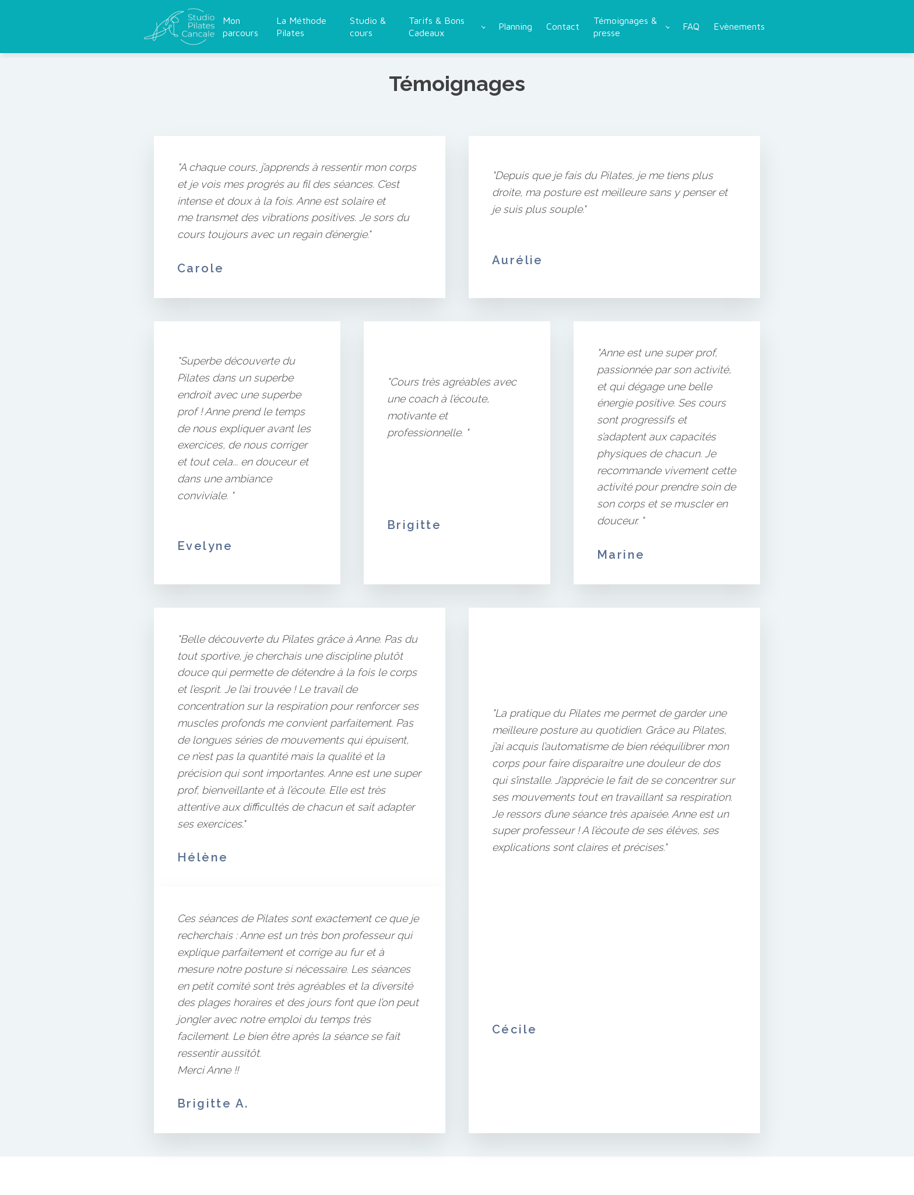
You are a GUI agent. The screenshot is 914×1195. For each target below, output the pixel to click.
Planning (515, 26)
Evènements (739, 26)
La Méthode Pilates (301, 26)
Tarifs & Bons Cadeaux (437, 26)
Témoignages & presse (625, 26)
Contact (562, 26)
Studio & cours (368, 26)
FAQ (691, 26)
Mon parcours (240, 26)
